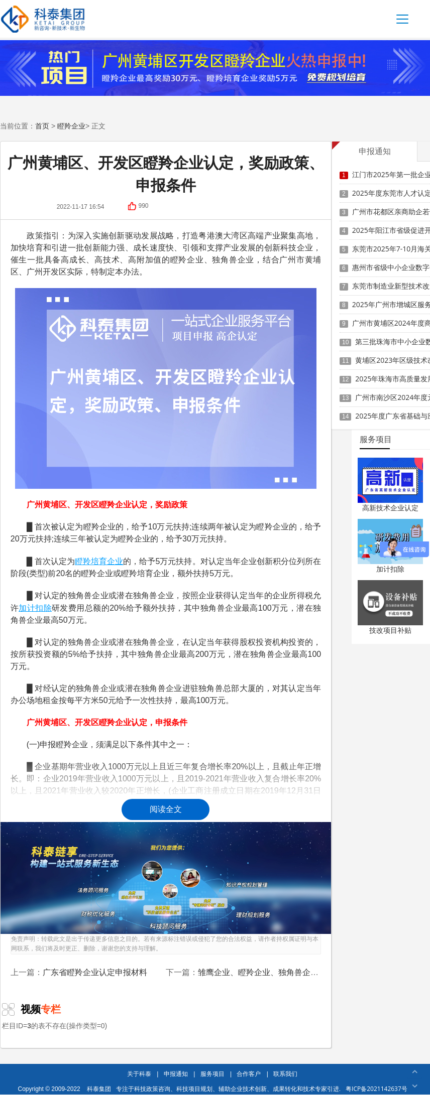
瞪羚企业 (71, 125)
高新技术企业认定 (390, 507)
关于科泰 (139, 1073)
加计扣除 (390, 569)
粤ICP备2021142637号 (376, 1088)
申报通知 (176, 1073)
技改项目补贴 (390, 630)
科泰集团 (99, 1088)
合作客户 (249, 1073)
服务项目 (212, 1073)
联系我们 (285, 1073)
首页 (42, 125)
